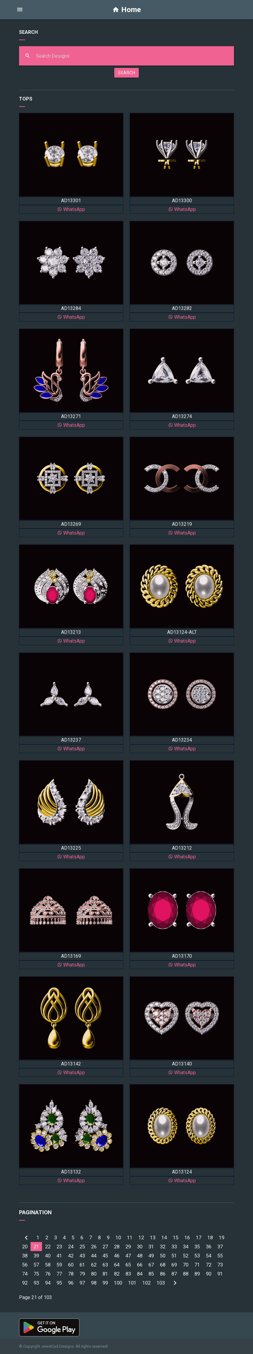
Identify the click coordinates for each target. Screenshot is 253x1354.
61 (82, 1265)
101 (132, 1283)
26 (93, 1247)
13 (152, 1237)
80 (93, 1274)
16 (187, 1237)
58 (47, 1265)
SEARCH (126, 72)
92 (25, 1283)
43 (82, 1256)
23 (59, 1247)
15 (175, 1237)
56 (25, 1265)
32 (162, 1247)
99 (105, 1283)
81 (105, 1274)
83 (128, 1274)
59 (59, 1265)
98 (93, 1283)
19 (221, 1237)
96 (70, 1283)
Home (126, 9)
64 (116, 1265)
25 (82, 1247)
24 (70, 1247)
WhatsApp (71, 209)
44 (93, 1256)
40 (47, 1256)
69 (174, 1265)
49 (151, 1256)
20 (25, 1247)
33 (174, 1247)
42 (70, 1256)
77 (59, 1274)
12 (141, 1237)
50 (162, 1256)
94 (47, 1283)
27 (105, 1247)
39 (36, 1256)
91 (220, 1274)
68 (162, 1265)
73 (220, 1265)
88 (185, 1274)
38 (25, 1256)
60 (70, 1265)
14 (164, 1237)
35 (197, 1247)
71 (197, 1265)
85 (151, 1274)
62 (93, 1265)
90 (208, 1274)
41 (59, 1256)
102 (146, 1283)
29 (128, 1247)
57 (36, 1265)
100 (118, 1283)
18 (210, 1237)
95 (59, 1283)
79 (82, 1274)
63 (105, 1265)
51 (174, 1256)
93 (36, 1283)
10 (118, 1237)
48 (139, 1256)
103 (161, 1283)
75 (36, 1274)
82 (116, 1274)
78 (70, 1274)
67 (151, 1265)
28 (116, 1247)
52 (185, 1256)
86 (162, 1274)
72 (208, 1265)
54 (208, 1256)
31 (151, 1247)
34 (185, 1247)
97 (82, 1283)
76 (47, 1274)
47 (128, 1256)
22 (47, 1247)
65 (128, 1265)
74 (25, 1274)
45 (105, 1256)
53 (197, 1256)
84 (139, 1274)
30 (139, 1247)
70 (185, 1265)
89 (197, 1274)
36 (208, 1247)
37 (220, 1247)
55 (220, 1256)
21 (36, 1247)
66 (139, 1265)
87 (174, 1274)
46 (116, 1256)
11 (129, 1237)
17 (198, 1237)
